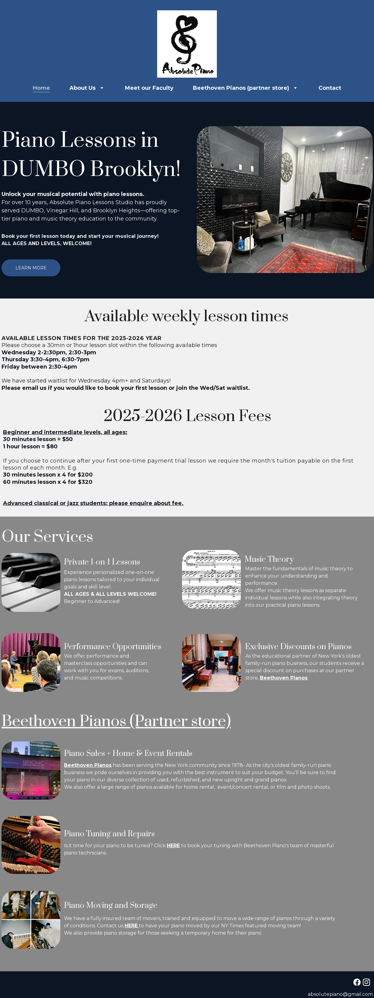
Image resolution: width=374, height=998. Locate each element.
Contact (329, 88)
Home (41, 88)
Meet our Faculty (149, 88)
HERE (176, 845)
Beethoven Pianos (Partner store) (123, 721)
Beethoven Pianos (286, 676)
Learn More (31, 267)
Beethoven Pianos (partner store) (241, 88)
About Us (82, 88)
